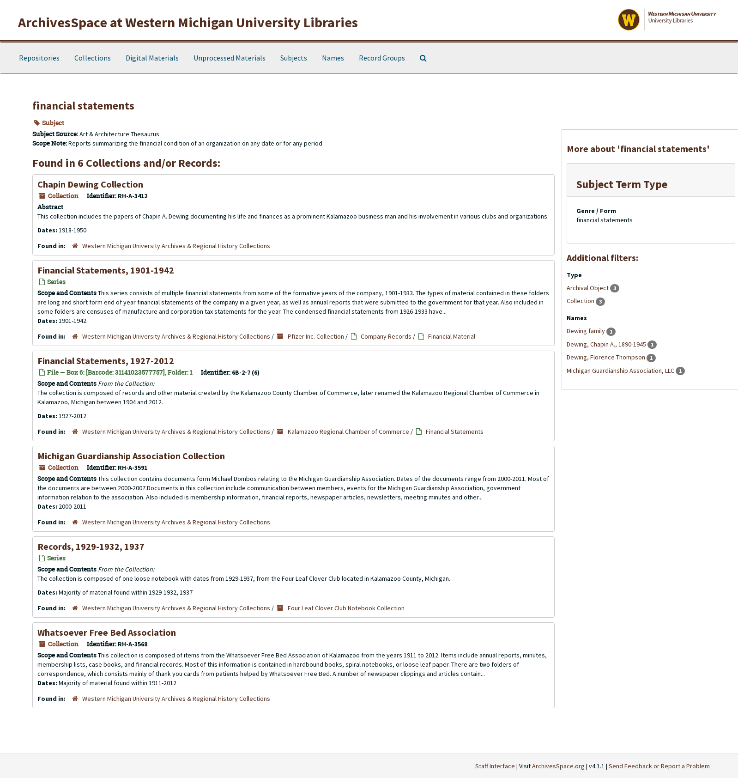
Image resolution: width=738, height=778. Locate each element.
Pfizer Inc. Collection (316, 336)
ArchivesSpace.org (558, 766)
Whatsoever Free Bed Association (106, 632)
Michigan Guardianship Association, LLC (621, 370)
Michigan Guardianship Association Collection (131, 456)
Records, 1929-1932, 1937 (91, 546)
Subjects (293, 57)
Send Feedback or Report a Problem (659, 766)
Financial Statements (455, 431)
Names (333, 57)
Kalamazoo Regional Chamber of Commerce (348, 431)
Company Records (386, 336)
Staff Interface (495, 766)
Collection (581, 301)
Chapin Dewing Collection (90, 184)
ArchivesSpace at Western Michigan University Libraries (188, 22)
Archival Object (588, 288)
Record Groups (382, 57)
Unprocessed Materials (230, 57)
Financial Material (451, 336)
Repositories (39, 57)
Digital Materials (152, 57)
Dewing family (586, 331)
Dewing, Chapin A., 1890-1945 (607, 344)
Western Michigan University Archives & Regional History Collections (176, 246)
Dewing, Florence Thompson (607, 357)
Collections (92, 57)
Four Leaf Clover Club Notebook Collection (346, 608)
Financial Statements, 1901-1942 (105, 270)
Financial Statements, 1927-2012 (105, 360)
